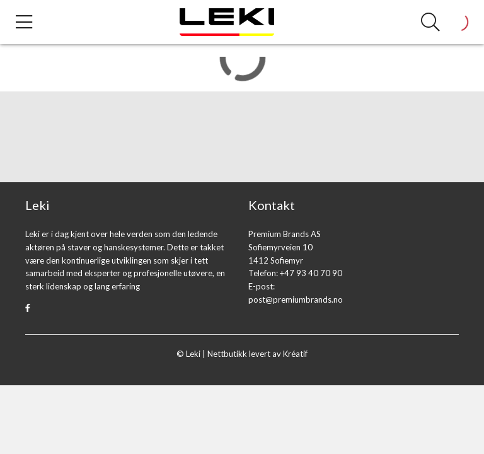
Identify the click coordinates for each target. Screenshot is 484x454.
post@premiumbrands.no (295, 299)
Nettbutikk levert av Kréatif (257, 354)
